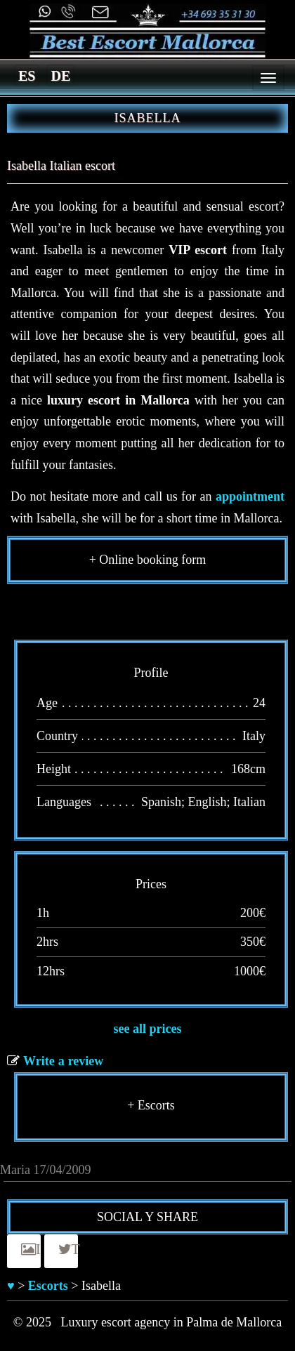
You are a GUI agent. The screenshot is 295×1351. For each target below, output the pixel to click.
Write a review (63, 1061)
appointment (250, 496)
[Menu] (268, 78)
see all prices (148, 1029)
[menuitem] (26, 75)
